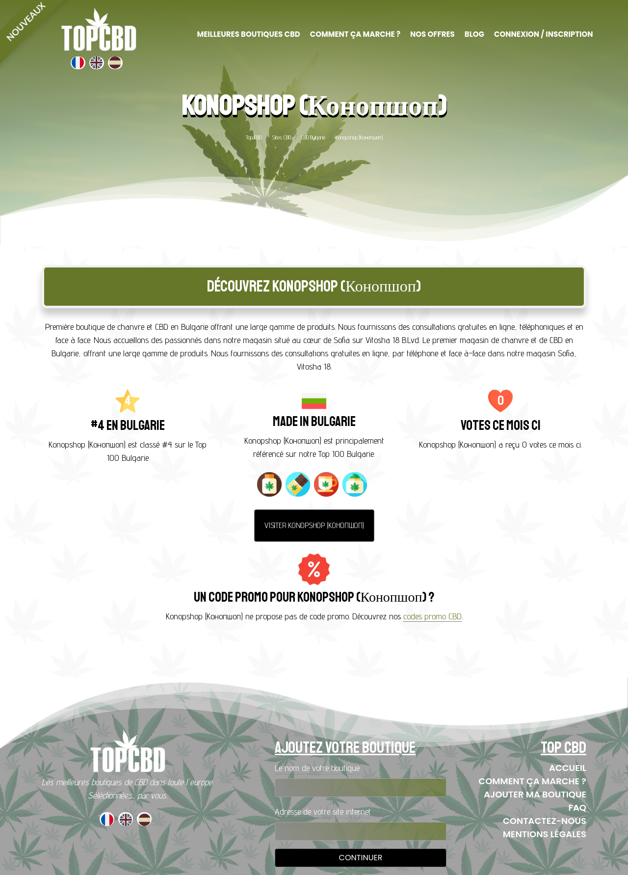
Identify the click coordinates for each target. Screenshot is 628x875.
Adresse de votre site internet (323, 811)
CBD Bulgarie (313, 137)
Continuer (361, 857)
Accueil (567, 768)
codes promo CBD (432, 616)
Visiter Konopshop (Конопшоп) (314, 525)
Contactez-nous (544, 821)
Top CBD (254, 137)
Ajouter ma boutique (535, 794)
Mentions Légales (544, 834)
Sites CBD (281, 137)
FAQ (577, 807)
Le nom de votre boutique (317, 768)
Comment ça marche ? (532, 781)
